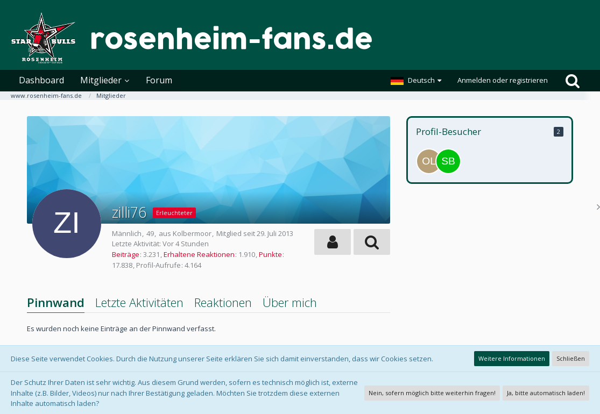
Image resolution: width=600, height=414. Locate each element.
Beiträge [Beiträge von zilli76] (125, 254)
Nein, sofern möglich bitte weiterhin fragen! (432, 393)
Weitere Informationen (511, 358)
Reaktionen (223, 302)
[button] (416, 80)
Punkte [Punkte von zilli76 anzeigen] (270, 254)
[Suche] (572, 80)
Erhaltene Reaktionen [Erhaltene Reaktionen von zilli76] (199, 254)
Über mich (290, 302)
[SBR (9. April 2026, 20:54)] (448, 161)
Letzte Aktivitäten (139, 302)
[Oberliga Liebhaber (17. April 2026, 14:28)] (429, 161)
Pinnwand (55, 302)
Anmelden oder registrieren (502, 80)
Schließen (570, 358)
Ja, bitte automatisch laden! (546, 393)
